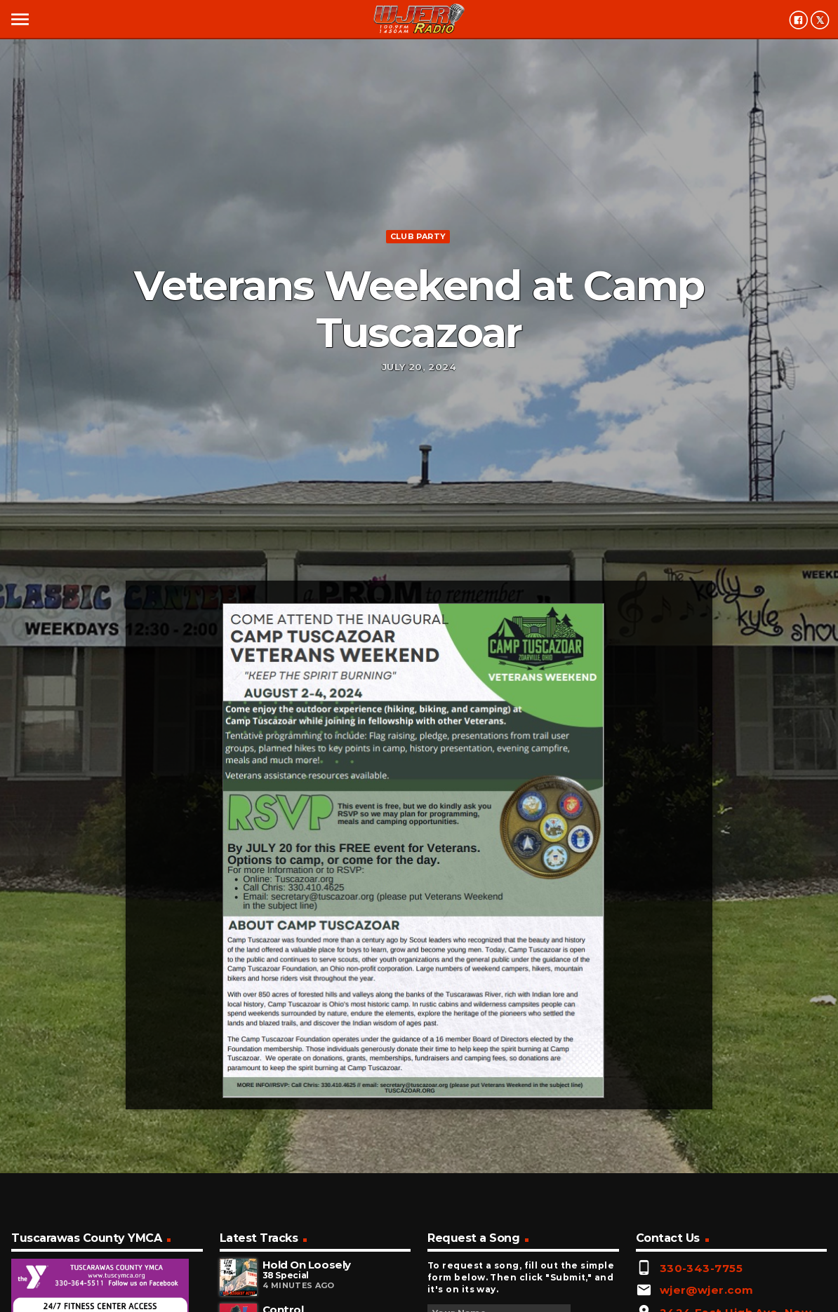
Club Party (418, 236)
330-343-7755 (701, 1268)
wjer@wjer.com (707, 1290)
